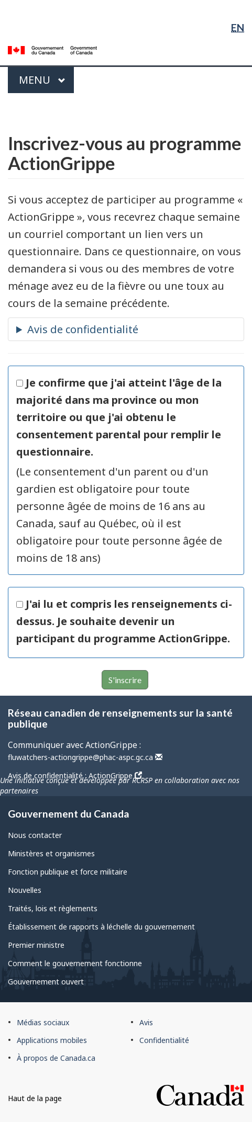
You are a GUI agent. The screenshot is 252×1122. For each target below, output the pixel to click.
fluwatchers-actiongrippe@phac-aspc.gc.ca (85, 757)
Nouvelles (24, 890)
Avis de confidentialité (82, 329)
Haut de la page (35, 1098)
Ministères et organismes (51, 853)
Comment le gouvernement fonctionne (75, 963)
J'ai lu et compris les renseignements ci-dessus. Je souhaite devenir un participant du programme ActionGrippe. (124, 621)
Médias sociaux (43, 1022)
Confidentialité (164, 1040)
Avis (146, 1022)
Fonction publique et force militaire (67, 872)
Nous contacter (35, 835)
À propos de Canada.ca (56, 1058)
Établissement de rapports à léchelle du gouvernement (101, 927)
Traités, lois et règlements (52, 908)
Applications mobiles (52, 1040)
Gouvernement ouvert (46, 982)
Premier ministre (36, 945)
